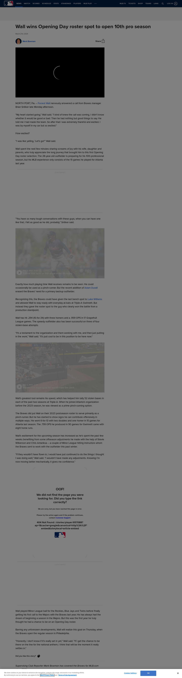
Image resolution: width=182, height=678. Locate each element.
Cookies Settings (130, 673)
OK (148, 673)
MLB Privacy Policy (47, 675)
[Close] (178, 673)
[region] (91, 673)
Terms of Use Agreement (67, 675)
